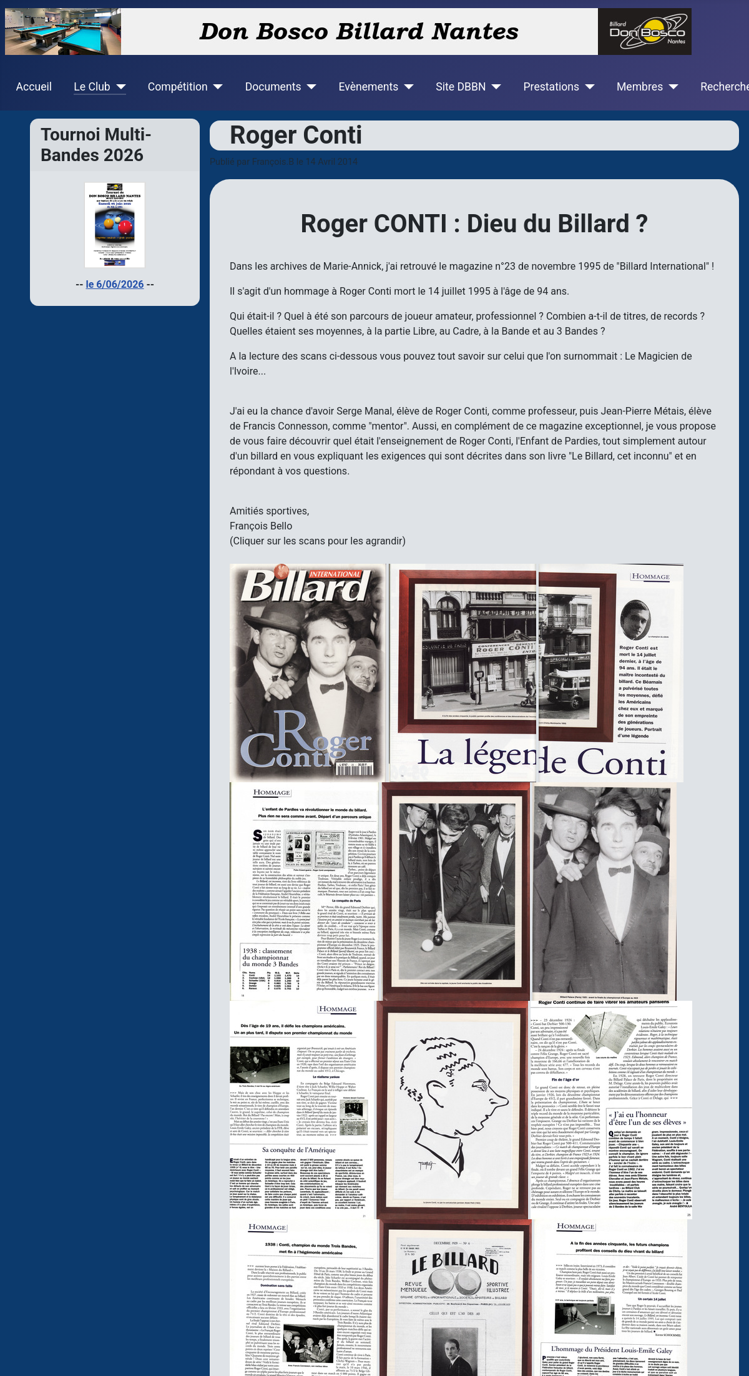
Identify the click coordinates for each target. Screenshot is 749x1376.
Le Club (92, 87)
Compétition (178, 87)
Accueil (34, 87)
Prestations (552, 87)
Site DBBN (461, 87)
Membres (640, 87)
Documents (273, 87)
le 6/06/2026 (115, 284)
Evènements (368, 87)
